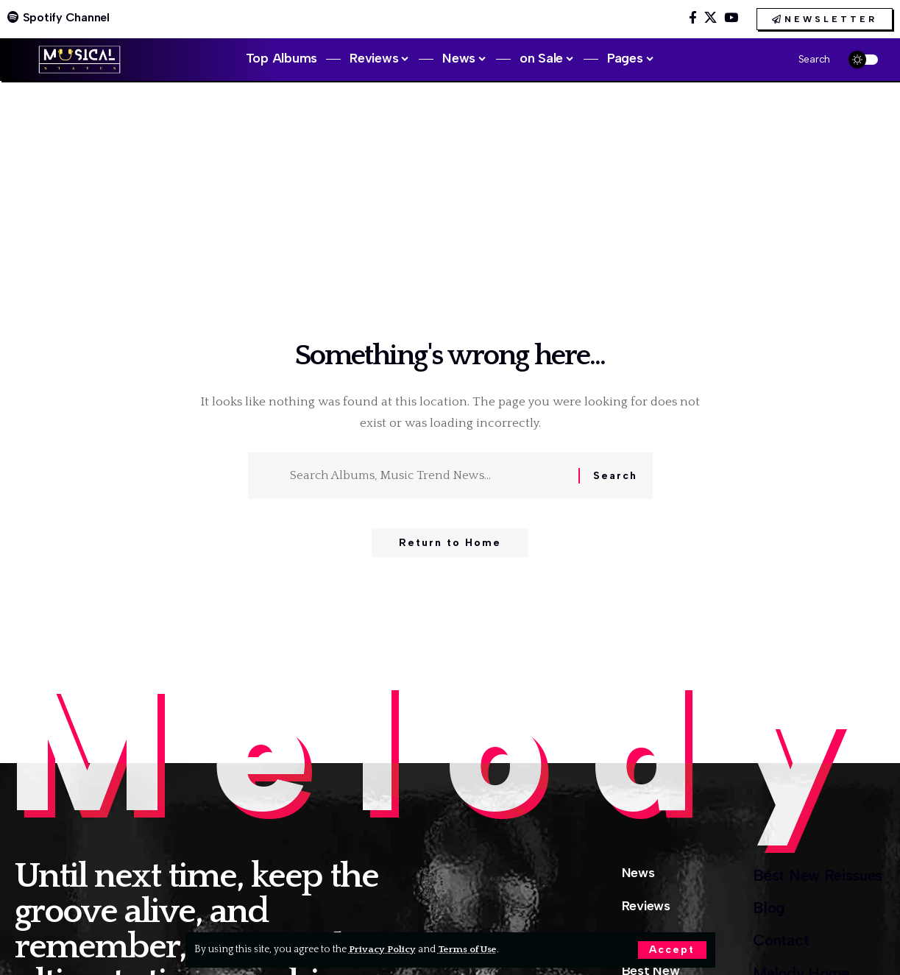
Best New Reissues (812, 876)
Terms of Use (469, 949)
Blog (758, 911)
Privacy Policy (383, 949)
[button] (672, 950)
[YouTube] (731, 18)
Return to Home (450, 544)
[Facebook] (693, 18)
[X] (710, 18)
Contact (772, 946)
